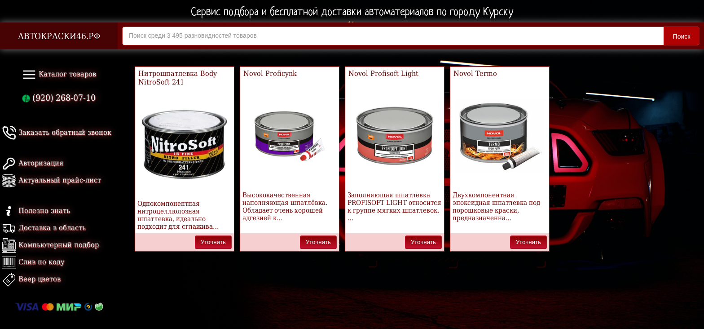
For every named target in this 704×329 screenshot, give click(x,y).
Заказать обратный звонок (56, 132)
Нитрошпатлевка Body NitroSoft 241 (177, 77)
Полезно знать (36, 210)
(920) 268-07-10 (59, 97)
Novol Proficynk (270, 73)
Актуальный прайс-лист (51, 180)
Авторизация (32, 163)
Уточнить (213, 242)
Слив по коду (33, 262)
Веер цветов (31, 279)
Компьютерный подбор (50, 244)
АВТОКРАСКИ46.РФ (59, 36)
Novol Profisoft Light (383, 73)
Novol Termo (475, 73)
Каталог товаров (59, 74)
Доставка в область (44, 227)
